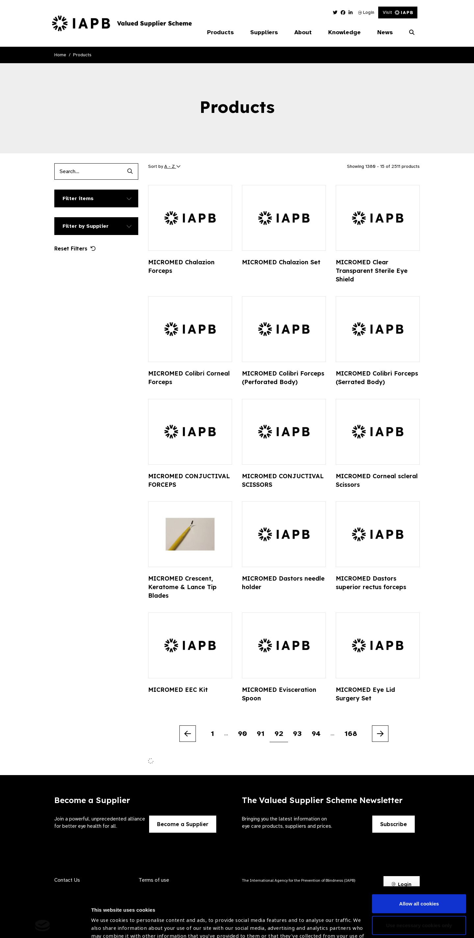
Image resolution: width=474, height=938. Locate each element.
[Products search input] (88, 171)
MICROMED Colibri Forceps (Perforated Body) (283, 378)
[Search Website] (411, 33)
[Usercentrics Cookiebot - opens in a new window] (42, 925)
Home (60, 55)
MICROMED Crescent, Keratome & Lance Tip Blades (182, 587)
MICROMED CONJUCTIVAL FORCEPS (189, 480)
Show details (106, 918)
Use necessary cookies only (419, 878)
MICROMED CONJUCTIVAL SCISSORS (283, 480)
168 (350, 733)
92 (279, 733)
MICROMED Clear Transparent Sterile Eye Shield (372, 270)
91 (261, 733)
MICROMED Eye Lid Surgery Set (365, 694)
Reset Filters (75, 248)
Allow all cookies (419, 857)
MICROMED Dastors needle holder (283, 583)
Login (366, 12)
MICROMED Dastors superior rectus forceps (371, 583)
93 (297, 733)
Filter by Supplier (86, 226)
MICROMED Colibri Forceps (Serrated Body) (377, 378)
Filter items (78, 198)
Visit (398, 12)
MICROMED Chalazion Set (281, 262)
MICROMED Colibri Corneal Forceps (189, 378)
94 (316, 733)
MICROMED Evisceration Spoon (279, 694)
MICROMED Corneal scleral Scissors (377, 480)
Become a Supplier (182, 824)
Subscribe (393, 824)
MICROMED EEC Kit (178, 689)
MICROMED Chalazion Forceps (181, 266)
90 (242, 733)
